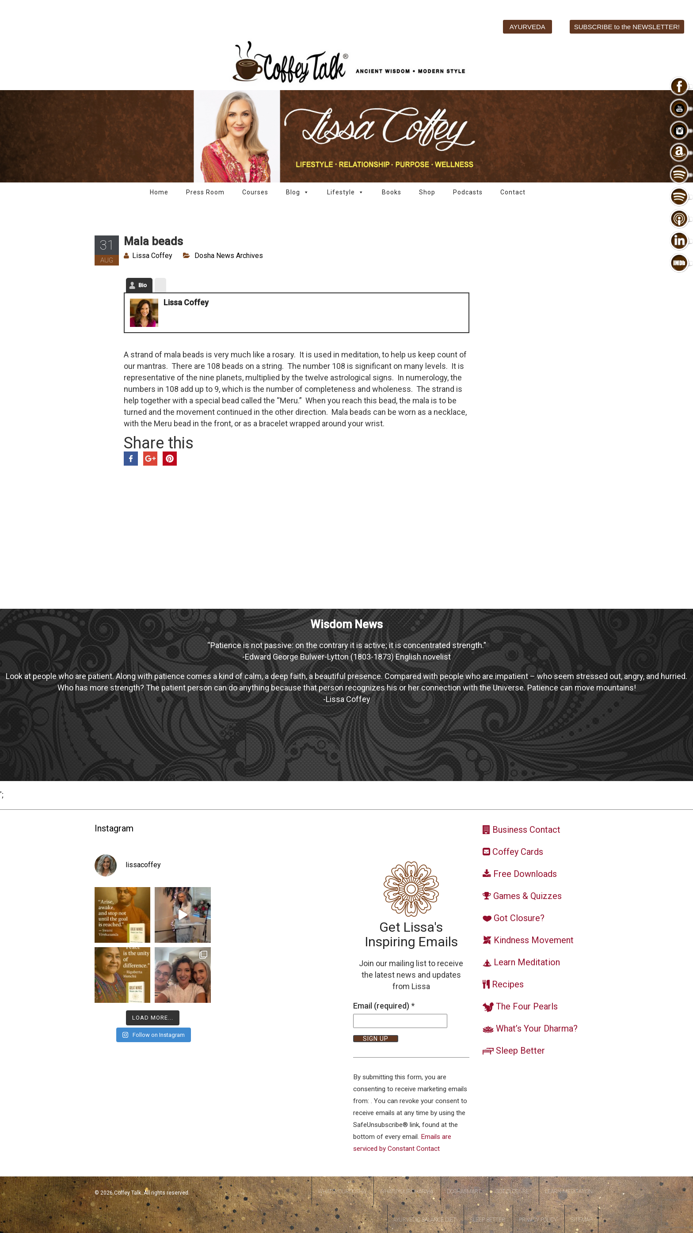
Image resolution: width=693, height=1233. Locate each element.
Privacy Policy (538, 1220)
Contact (512, 192)
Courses (255, 192)
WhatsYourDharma (406, 1191)
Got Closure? (513, 1191)
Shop (427, 192)
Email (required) (384, 1005)
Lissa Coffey (152, 255)
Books (391, 192)
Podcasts (468, 192)
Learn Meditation (569, 1191)
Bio (142, 285)
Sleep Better (487, 1220)
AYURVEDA (527, 26)
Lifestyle (345, 192)
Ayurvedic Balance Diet (424, 1220)
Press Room (205, 192)
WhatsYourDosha (342, 1191)
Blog (297, 192)
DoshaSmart (464, 1191)
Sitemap (581, 1220)
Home (159, 192)
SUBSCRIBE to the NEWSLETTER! (627, 26)
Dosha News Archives (228, 255)
